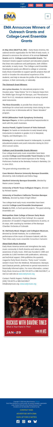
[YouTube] (29, 421)
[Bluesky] (35, 421)
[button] (30, 5)
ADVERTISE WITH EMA (26, 414)
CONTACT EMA (26, 410)
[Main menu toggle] (48, 16)
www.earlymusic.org (26, 274)
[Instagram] (23, 421)
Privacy (37, 401)
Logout (23, 7)
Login (22, 4)
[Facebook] (18, 421)
